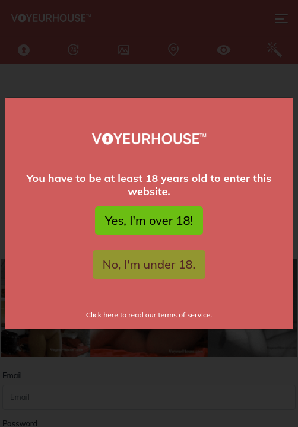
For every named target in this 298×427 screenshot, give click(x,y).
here (110, 314)
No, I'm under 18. (149, 264)
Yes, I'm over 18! (149, 220)
